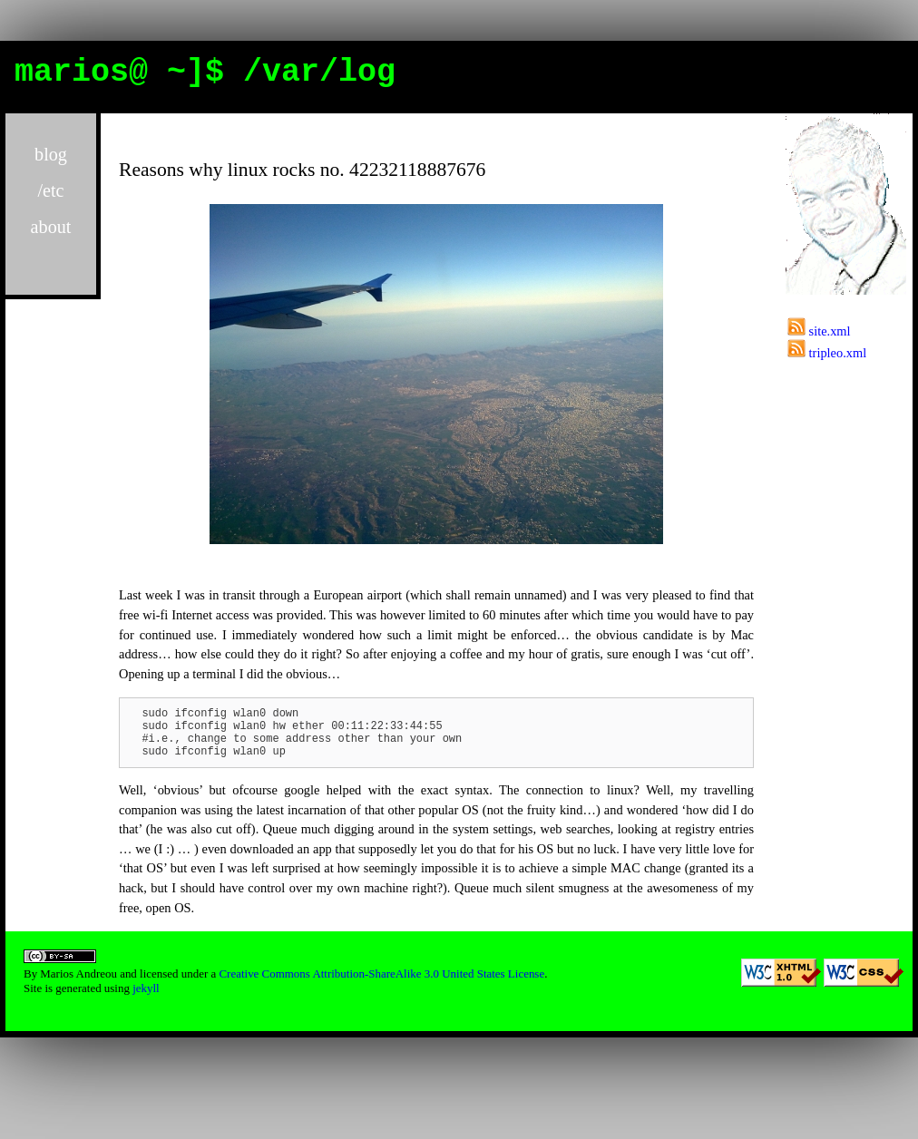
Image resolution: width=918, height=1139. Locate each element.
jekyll (146, 999)
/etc (50, 190)
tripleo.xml (826, 353)
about (51, 227)
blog (50, 154)
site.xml (819, 331)
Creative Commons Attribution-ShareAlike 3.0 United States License (381, 984)
